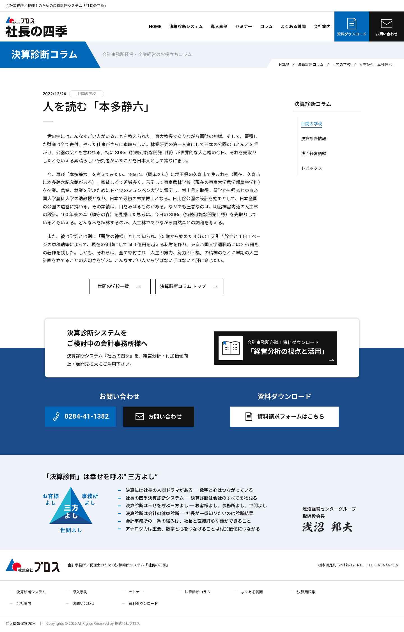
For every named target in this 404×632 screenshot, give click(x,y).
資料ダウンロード (351, 26)
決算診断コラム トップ (189, 287)
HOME (155, 26)
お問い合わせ (387, 26)
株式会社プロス (33, 565)
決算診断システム (186, 26)
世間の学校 (341, 65)
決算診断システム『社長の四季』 (100, 356)
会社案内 (322, 26)
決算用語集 (306, 592)
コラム (266, 26)
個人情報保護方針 (20, 624)
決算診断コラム (44, 54)
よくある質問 (293, 26)
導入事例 (219, 26)
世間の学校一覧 (120, 287)
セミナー (243, 26)
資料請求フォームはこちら (283, 416)
